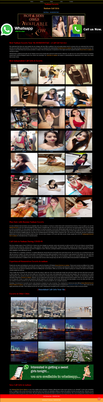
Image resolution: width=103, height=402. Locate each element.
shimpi (51, 106)
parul (51, 129)
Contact (71, 1)
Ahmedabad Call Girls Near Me (51, 289)
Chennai (51, 362)
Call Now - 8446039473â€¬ (51, 12)
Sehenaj (51, 84)
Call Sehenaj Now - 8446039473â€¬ (51, 396)
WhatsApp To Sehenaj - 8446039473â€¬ (51, 400)
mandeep (51, 217)
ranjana (51, 173)
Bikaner (51, 339)
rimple (51, 151)
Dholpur (51, 317)
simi (51, 195)
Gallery (41, 1)
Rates (51, 1)
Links (61, 1)
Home (31, 1)
